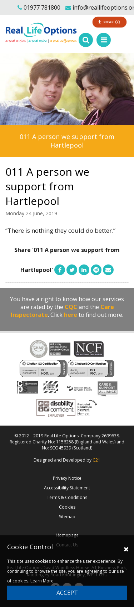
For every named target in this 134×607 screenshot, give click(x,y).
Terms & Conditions (67, 497)
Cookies (67, 507)
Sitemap (67, 517)
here (70, 315)
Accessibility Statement (67, 488)
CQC (71, 307)
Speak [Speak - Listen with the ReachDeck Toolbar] (109, 22)
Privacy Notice (67, 478)
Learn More (42, 581)
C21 (96, 460)
